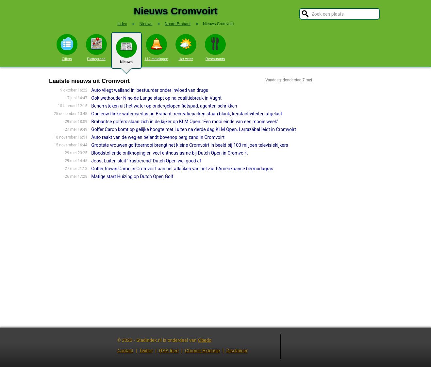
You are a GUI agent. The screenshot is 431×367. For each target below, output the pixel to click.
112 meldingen (156, 47)
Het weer (185, 47)
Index (122, 24)
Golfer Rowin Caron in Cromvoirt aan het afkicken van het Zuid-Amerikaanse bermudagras (182, 168)
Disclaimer (237, 350)
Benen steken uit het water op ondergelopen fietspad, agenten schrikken (164, 105)
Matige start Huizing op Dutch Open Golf (132, 176)
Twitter (146, 350)
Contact (125, 350)
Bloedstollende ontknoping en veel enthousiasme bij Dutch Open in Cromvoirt (169, 153)
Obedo (204, 340)
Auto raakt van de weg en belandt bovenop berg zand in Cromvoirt (157, 137)
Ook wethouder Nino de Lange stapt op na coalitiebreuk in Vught (156, 98)
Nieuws (126, 53)
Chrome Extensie (202, 350)
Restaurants (215, 47)
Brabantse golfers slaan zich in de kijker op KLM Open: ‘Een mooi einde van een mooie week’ (184, 121)
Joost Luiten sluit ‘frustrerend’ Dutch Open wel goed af (146, 160)
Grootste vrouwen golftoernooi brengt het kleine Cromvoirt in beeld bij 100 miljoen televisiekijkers (189, 145)
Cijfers (67, 47)
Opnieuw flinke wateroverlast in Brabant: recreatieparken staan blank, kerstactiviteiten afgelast (186, 113)
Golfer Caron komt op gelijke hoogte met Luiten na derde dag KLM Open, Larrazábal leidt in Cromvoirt (193, 129)
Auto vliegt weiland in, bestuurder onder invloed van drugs (149, 90)
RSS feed (169, 350)
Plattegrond (96, 47)
